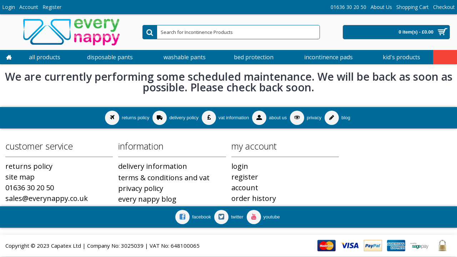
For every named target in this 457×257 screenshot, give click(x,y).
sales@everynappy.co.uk (46, 198)
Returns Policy (28, 166)
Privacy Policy (140, 188)
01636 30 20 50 (29, 187)
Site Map (20, 177)
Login (239, 166)
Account (244, 187)
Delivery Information (152, 166)
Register (244, 177)
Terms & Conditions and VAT (164, 177)
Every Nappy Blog (147, 199)
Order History (253, 198)
